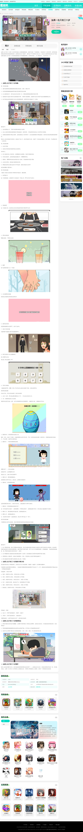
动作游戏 (10, 9)
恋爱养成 (57, 9)
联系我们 (32, 824)
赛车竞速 (70, 9)
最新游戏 (54, 1)
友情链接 (38, 824)
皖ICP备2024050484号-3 (52, 829)
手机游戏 (46, 6)
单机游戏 (24, 9)
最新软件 (48, 1)
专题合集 (78, 6)
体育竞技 (44, 9)
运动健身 (81, 1)
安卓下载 (56, 31)
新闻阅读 (70, 1)
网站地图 (57, 824)
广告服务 (45, 824)
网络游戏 (30, 9)
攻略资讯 (67, 6)
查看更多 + (71, 199)
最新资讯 (59, 1)
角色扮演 (4, 9)
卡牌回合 (43, 1)
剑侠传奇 (65, 80)
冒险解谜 (64, 9)
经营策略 (50, 9)
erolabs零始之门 (67, 73)
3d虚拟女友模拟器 (67, 70)
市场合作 (51, 824)
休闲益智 (17, 9)
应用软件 (57, 6)
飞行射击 (37, 9)
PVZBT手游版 (66, 77)
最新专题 (65, 1)
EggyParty (65, 84)
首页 (35, 6)
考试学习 (76, 1)
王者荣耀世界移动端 (67, 66)
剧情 (3, 49)
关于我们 (25, 824)
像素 (7, 49)
